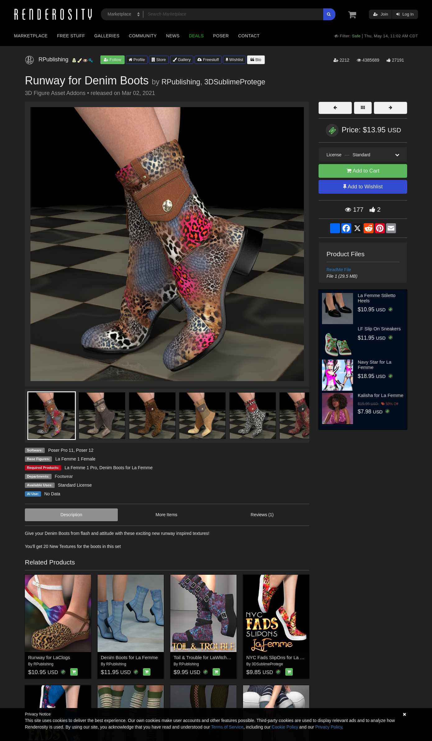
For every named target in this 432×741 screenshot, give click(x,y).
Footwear (64, 476)
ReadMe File (339, 269)
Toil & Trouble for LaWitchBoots (206, 657)
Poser (221, 35)
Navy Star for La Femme (374, 364)
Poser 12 (84, 450)
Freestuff (208, 59)
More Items (166, 514)
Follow (112, 59)
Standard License (75, 485)
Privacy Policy (328, 726)
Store (159, 59)
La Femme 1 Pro (81, 467)
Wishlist (234, 59)
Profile (137, 59)
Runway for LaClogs (49, 657)
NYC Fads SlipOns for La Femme (281, 657)
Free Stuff (71, 35)
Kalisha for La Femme (380, 395)
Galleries (106, 35)
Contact (249, 35)
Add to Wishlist (363, 187)
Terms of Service (227, 726)
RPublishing (180, 82)
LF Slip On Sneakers (379, 328)
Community (143, 35)
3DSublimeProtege (234, 82)
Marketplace (31, 35)
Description (71, 514)
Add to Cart (363, 171)
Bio (255, 59)
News (172, 35)
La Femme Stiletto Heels (377, 298)
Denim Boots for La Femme (126, 467)
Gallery (182, 59)
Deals (196, 35)
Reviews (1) (262, 514)
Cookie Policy (285, 726)
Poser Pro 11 (61, 450)
